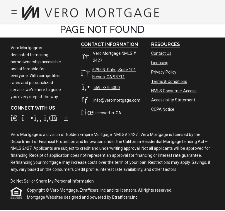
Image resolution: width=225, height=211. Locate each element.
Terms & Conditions (169, 81)
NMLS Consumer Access (174, 91)
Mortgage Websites (45, 197)
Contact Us (161, 53)
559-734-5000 (106, 87)
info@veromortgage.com (116, 100)
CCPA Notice (162, 109)
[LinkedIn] (49, 119)
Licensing (159, 62)
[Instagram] (27, 119)
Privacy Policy (163, 72)
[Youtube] (60, 119)
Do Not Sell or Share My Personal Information (52, 181)
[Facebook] (38, 119)
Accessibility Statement (173, 100)
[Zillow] (16, 119)
